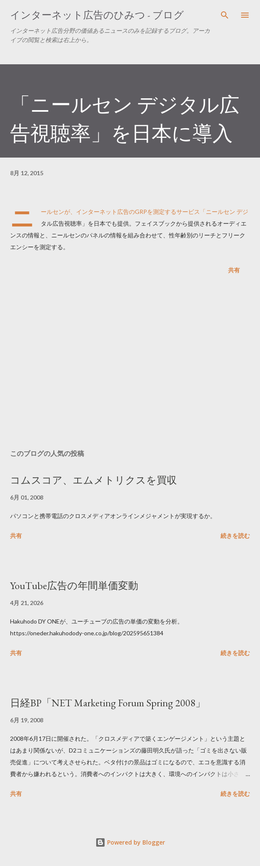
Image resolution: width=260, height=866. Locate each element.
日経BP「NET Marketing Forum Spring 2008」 (107, 702)
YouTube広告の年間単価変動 (74, 585)
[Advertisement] (130, 363)
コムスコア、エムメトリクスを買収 (93, 480)
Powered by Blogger (130, 842)
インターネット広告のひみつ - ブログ (97, 14)
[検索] (225, 15)
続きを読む (235, 535)
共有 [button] (234, 270)
